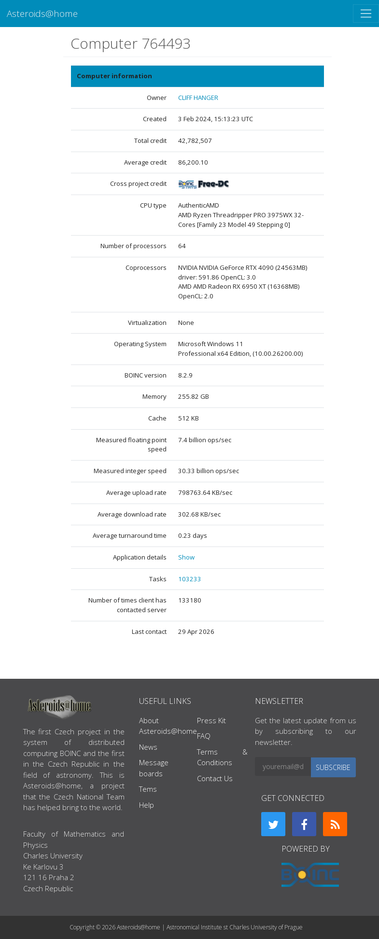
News (148, 747)
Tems (148, 789)
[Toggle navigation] (366, 13)
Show (186, 557)
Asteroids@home (42, 13)
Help (146, 805)
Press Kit (211, 720)
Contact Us (215, 778)
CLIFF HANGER (198, 97)
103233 (189, 579)
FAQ (204, 736)
